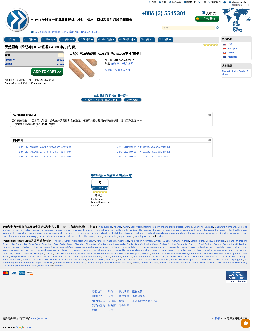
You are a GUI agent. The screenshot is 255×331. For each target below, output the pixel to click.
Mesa (222, 230)
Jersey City (173, 250)
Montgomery (189, 253)
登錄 (152, 2)
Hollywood (75, 250)
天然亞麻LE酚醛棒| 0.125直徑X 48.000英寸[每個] (45, 152)
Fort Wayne (142, 247)
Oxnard (106, 256)
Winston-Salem (29, 265)
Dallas (27, 230)
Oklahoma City (81, 233)
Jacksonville (136, 230)
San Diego (32, 236)
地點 (202, 2)
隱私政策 (137, 291)
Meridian (124, 253)
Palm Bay (116, 256)
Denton (6, 247)
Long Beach (189, 230)
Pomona (204, 256)
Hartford (99, 230)
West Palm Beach (225, 262)
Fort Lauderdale (126, 247)
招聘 (94, 310)
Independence (134, 250)
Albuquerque (105, 226)
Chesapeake (119, 244)
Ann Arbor (136, 240)
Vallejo (163, 262)
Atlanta (117, 226)
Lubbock (71, 253)
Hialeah (65, 250)
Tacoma (91, 262)
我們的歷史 (98, 305)
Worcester (43, 265)
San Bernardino (96, 259)
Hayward (41, 250)
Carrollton (47, 244)
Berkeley (220, 240)
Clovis (155, 244)
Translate (24, 327)
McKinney (112, 253)
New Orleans (44, 233)
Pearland (160, 256)
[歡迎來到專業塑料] (81, 14)
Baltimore (148, 226)
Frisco (163, 247)
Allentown (89, 240)
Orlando (104, 233)
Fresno (89, 230)
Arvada (158, 240)
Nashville (22, 233)
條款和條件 (138, 296)
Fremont (154, 247)
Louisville (202, 230)
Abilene (59, 240)
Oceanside (52, 256)
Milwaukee (241, 230)
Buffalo (188, 226)
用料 (30, 39)
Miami (230, 230)
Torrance (153, 262)
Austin (126, 226)
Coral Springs (206, 244)
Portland (150, 233)
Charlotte (198, 226)
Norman (41, 256)
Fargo (78, 247)
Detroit (58, 230)
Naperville (235, 253)
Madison (91, 253)
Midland (146, 253)
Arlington (148, 240)
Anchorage (123, 240)
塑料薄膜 (105, 39)
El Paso (67, 230)
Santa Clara (124, 259)
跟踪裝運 (175, 2)
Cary (56, 244)
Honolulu (87, 250)
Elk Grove (37, 247)
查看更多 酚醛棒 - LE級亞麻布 (101, 99)
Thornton (109, 262)
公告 (110, 310)
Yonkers (59, 265)
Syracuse (80, 262)
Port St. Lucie (217, 256)
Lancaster (7, 253)
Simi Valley (201, 259)
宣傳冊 (112, 296)
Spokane (226, 259)
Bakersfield (136, 226)
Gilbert (209, 247)
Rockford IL (222, 233)
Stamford (20, 262)
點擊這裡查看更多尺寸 (117, 70)
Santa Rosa (152, 259)
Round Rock (51, 259)
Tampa (98, 236)
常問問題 (124, 296)
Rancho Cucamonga (236, 256)
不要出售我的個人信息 (145, 300)
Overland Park (93, 256)
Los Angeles (163, 230)
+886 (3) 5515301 (164, 13)
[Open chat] (245, 323)
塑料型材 (126, 39)
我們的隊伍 (98, 300)
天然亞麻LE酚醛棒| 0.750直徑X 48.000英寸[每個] (143, 147)
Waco (202, 262)
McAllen (101, 253)
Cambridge (21, 244)
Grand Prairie (233, 247)
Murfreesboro (221, 253)
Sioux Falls (214, 259)
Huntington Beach (103, 250)
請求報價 (133, 99)
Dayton (243, 244)
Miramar (156, 253)
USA (230, 44)
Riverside (195, 233)
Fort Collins (111, 247)
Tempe (99, 262)
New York (57, 233)
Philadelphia (115, 233)
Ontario (72, 256)
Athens (167, 240)
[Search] (188, 28)
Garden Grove (187, 247)
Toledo (135, 262)
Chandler (79, 244)
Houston (109, 230)
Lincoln (49, 253)
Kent (190, 250)
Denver (35, 230)
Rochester (27, 259)
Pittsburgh (139, 233)
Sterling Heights (34, 262)
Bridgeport (241, 240)
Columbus (17, 230)
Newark (32, 233)
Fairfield (69, 247)
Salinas (82, 259)
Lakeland (229, 250)
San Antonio (19, 236)
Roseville (38, 259)
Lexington (39, 253)
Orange (81, 256)
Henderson (53, 250)
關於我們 (190, 2)
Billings (230, 240)
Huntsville (120, 250)
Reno (5, 259)
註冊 (162, 2)
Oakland (68, 233)
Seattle (67, 236)
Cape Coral (34, 244)
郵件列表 (124, 305)
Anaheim (111, 240)
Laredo (17, 253)
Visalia (195, 262)
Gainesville (173, 247)
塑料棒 (67, 39)
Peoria (188, 256)
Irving (154, 250)
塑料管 (86, 39)
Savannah (164, 259)
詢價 (110, 291)
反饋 (121, 300)
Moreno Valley (205, 253)
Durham (16, 247)
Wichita (160, 236)
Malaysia (232, 56)
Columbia (182, 244)
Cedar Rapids (67, 244)
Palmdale (127, 256)
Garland (201, 247)
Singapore (233, 48)
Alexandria (77, 240)
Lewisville (28, 253)
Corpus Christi (230, 244)
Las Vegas (176, 230)
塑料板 (48, 39)
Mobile (166, 253)
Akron (67, 240)
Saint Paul (64, 259)
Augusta (176, 240)
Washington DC (142, 236)
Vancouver (173, 262)
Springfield (237, 259)
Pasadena (139, 256)
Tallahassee (88, 236)
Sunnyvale (59, 262)
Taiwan (231, 52)
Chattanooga (105, 244)
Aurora (185, 240)
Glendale (219, 247)
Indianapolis (122, 230)
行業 (165, 39)
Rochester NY (208, 233)
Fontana (99, 247)
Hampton (30, 250)
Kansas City (150, 230)
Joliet (183, 250)
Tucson (107, 236)
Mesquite (135, 253)
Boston (180, 226)
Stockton (48, 262)
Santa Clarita (138, 259)
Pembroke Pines (174, 256)
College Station (168, 244)
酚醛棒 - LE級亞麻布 (122, 63)
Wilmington (14, 265)
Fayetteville (88, 247)
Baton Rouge (197, 240)
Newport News (18, 256)
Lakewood (241, 250)
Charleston (91, 244)
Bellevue (210, 240)
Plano (196, 256)
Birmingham (161, 226)
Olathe (63, 256)
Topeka (144, 262)
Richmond (183, 233)
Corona (217, 244)
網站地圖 (124, 291)
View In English (238, 2)
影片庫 (112, 305)
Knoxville (208, 250)
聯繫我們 (214, 2)
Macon (81, 253)
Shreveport (189, 259)
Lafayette (219, 250)
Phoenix (128, 233)
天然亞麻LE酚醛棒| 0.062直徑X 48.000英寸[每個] (45, 147)
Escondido (49, 247)
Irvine (146, 250)
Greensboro (17, 250)
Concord (193, 244)
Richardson (15, 259)
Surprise (70, 262)
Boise (172, 226)
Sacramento (236, 233)
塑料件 (147, 39)
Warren (211, 262)
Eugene (60, 247)
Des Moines (46, 230)
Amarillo (101, 240)
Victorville (185, 262)
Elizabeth (26, 247)
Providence (162, 233)
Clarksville (145, 244)
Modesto (176, 253)
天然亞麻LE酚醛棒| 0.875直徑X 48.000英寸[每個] (143, 152)
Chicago (209, 226)
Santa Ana (110, 259)
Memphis (213, 230)
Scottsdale (176, 259)
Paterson (149, 256)
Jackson (162, 250)
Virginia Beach (125, 236)
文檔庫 (112, 300)
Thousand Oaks (123, 262)
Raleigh (173, 233)
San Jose (58, 236)
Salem (74, 259)
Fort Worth (79, 230)
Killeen (197, 250)
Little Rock (60, 253)
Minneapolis (9, 233)
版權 (217, 318)
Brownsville (9, 244)
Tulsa (114, 236)
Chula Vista (133, 244)
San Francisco (45, 236)
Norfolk (32, 256)
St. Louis (76, 236)
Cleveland (231, 226)
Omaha (94, 233)
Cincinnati (219, 226)
